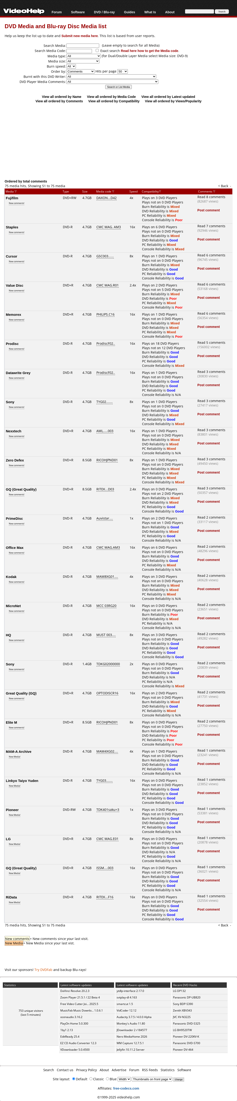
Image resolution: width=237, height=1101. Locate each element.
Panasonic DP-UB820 (186, 997)
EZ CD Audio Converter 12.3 (78, 1043)
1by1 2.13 (66, 1030)
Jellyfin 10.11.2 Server (131, 1050)
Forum (57, 12)
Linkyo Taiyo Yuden (22, 780)
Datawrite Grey (18, 372)
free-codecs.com (126, 1088)
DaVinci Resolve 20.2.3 (74, 991)
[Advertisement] (121, 141)
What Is (150, 12)
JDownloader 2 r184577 (132, 1030)
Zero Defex (15, 460)
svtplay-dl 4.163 (127, 997)
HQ (8, 635)
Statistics (168, 1070)
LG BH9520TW (182, 1030)
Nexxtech (13, 431)
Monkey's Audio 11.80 (131, 1023)
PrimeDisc (14, 518)
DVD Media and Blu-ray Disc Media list (55, 26)
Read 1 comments (211, 750)
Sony (10, 401)
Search (48, 1070)
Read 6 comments (211, 255)
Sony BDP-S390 (183, 1004)
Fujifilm (12, 198)
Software (78, 12)
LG (8, 838)
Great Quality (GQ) (21, 693)
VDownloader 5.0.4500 (75, 1050)
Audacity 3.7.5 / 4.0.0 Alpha (134, 1017)
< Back (223, 186)
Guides (129, 12)
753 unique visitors (31, 1011)
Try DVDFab (43, 969)
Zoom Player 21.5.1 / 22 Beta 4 (80, 997)
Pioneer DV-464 (183, 1050)
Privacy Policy (86, 1070)
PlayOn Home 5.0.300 (74, 1023)
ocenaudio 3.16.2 (71, 1017)
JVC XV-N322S (182, 1017)
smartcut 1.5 (125, 1004)
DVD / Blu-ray (104, 12)
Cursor (11, 256)
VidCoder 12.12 (126, 1010)
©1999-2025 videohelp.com (118, 1097)
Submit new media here (79, 36)
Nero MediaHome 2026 (132, 1037)
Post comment (208, 210)
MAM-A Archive (18, 751)
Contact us (65, 1070)
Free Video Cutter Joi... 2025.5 (79, 1004)
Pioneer (12, 809)
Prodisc (12, 343)
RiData (11, 897)
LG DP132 (179, 991)
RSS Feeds (150, 1070)
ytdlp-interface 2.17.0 (130, 991)
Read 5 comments (211, 342)
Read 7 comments (211, 226)
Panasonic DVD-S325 (186, 1023)
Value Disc (14, 285)
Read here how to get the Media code (149, 50)
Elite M (11, 722)
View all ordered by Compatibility (113, 101)
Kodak (11, 576)
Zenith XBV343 (182, 1010)
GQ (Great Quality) (21, 489)
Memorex (13, 314)
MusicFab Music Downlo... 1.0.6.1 (81, 1010)
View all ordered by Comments (59, 101)
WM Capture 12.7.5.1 (130, 1043)
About (169, 12)
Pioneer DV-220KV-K (186, 1037)
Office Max (15, 547)
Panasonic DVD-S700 (186, 1043)
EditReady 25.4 (69, 1037)
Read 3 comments (211, 371)
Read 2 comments (211, 517)
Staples (12, 227)
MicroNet (13, 605)
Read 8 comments (211, 197)
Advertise (119, 1070)
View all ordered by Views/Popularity (173, 101)
